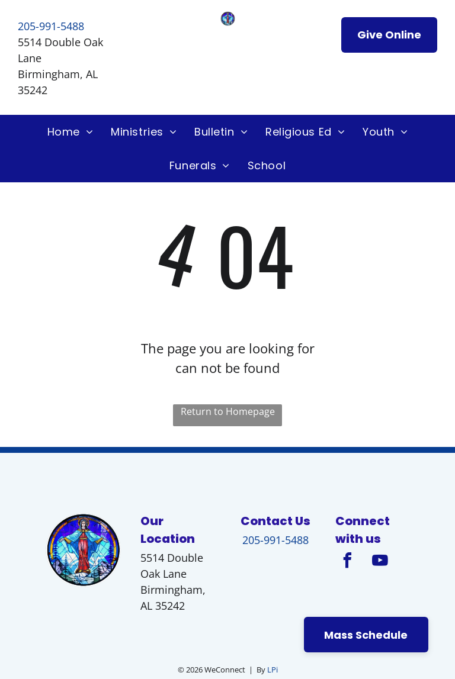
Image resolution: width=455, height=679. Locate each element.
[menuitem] (70, 132)
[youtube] (380, 562)
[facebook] (347, 562)
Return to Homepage (228, 411)
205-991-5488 (51, 26)
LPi (272, 669)
